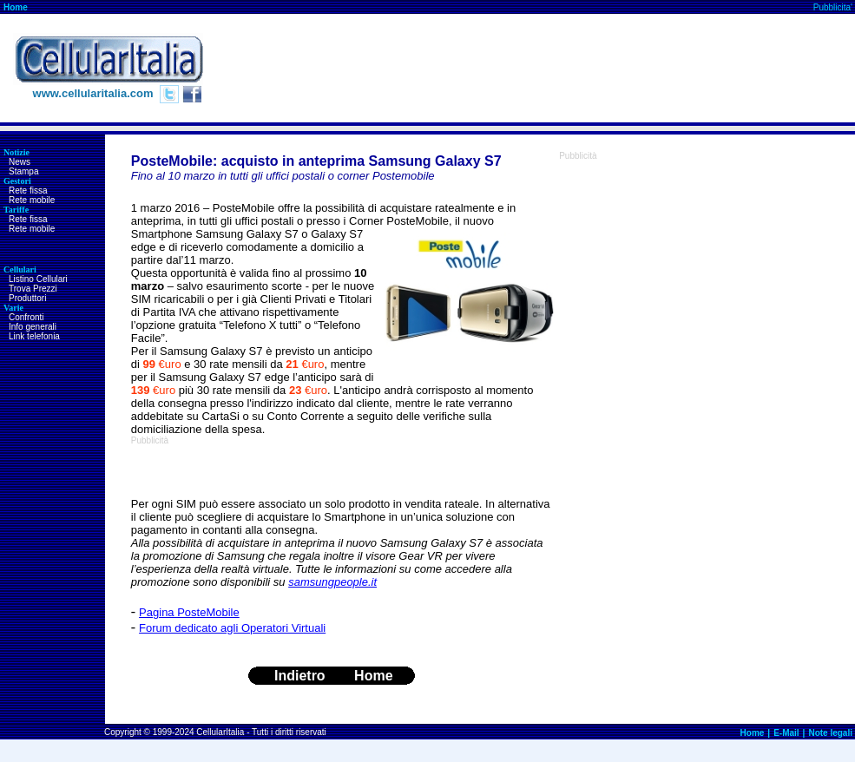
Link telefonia (34, 336)
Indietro (300, 675)
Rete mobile (32, 200)
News (19, 162)
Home (15, 7)
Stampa (23, 171)
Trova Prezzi (33, 288)
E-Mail (786, 733)
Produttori (27, 298)
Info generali (32, 327)
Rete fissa (28, 190)
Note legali (830, 733)
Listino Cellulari (38, 279)
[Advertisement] (789, 68)
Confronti (26, 317)
